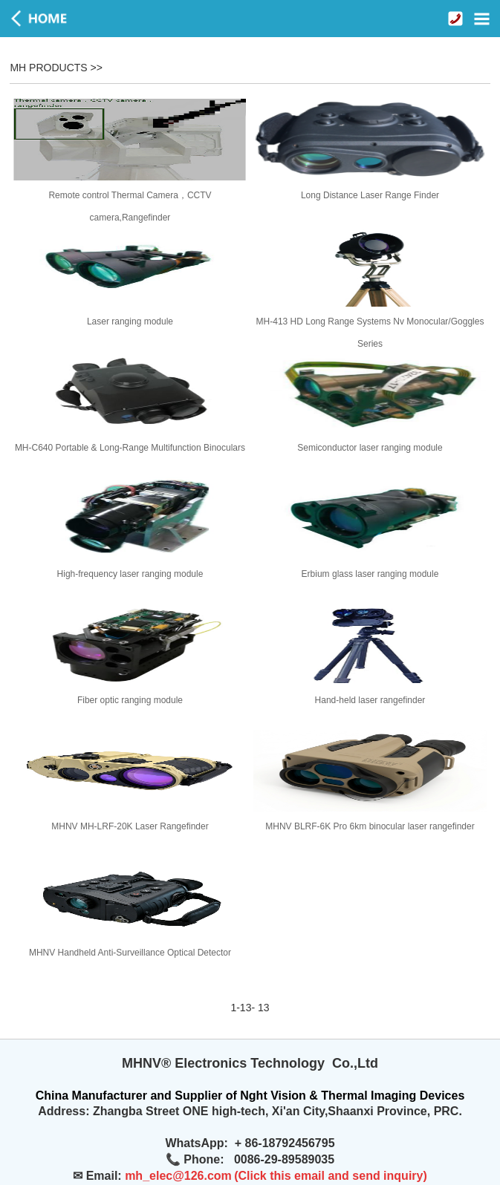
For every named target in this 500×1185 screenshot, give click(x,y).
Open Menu (481, 18)
